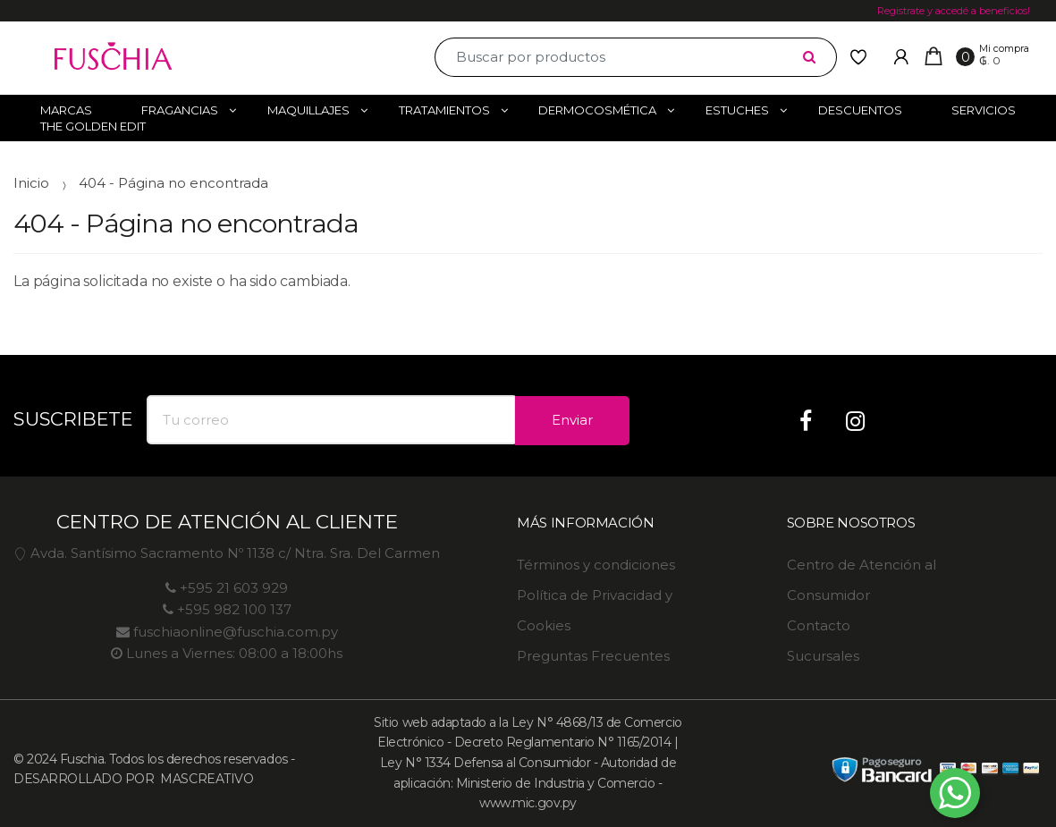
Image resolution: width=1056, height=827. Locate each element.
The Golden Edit (93, 126)
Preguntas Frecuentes (593, 655)
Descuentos (860, 110)
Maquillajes (308, 110)
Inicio (31, 182)
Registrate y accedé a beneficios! (953, 10)
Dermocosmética (597, 110)
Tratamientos (444, 110)
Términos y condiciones (596, 564)
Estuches (737, 110)
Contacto (818, 625)
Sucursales (823, 655)
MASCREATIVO (205, 779)
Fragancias (179, 110)
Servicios (983, 110)
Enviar (572, 419)
